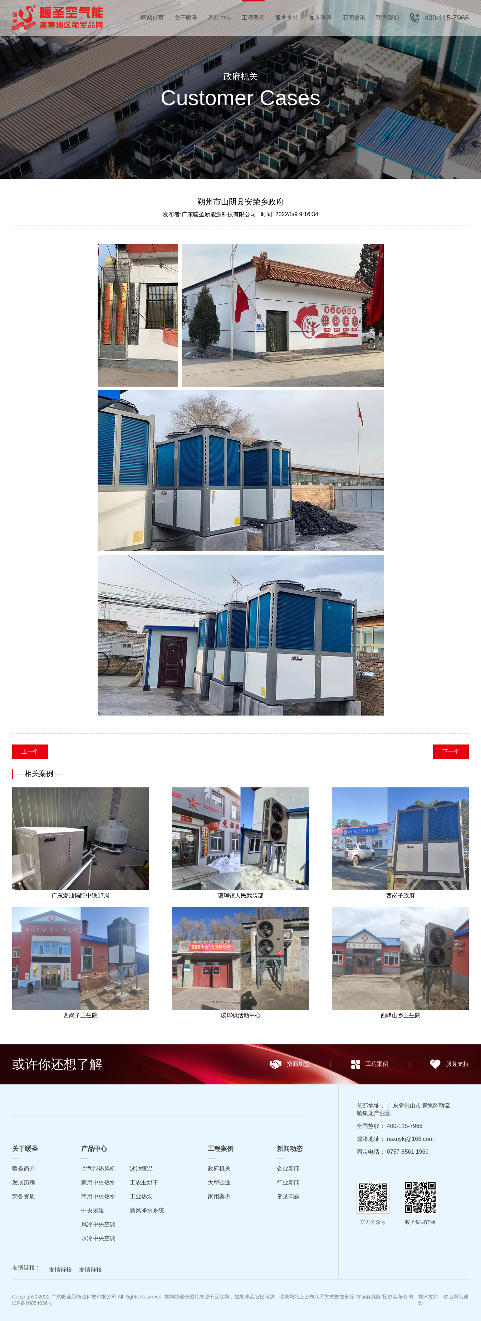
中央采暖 (92, 1210)
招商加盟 (289, 1064)
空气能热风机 (98, 1169)
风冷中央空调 (98, 1224)
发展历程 (23, 1182)
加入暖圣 (320, 18)
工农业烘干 (144, 1182)
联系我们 (387, 18)
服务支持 (286, 18)
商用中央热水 (98, 1196)
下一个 (451, 751)
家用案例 (219, 1196)
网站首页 (152, 18)
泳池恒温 (141, 1169)
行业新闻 (288, 1182)
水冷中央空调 (98, 1238)
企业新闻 (288, 1169)
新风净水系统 (147, 1210)
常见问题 (288, 1196)
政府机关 (219, 1169)
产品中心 (219, 18)
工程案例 (253, 18)
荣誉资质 (23, 1196)
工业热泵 (141, 1196)
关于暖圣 (186, 18)
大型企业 (219, 1182)
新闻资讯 (354, 18)
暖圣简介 (23, 1169)
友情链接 (60, 1271)
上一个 (30, 751)
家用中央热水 (98, 1182)
